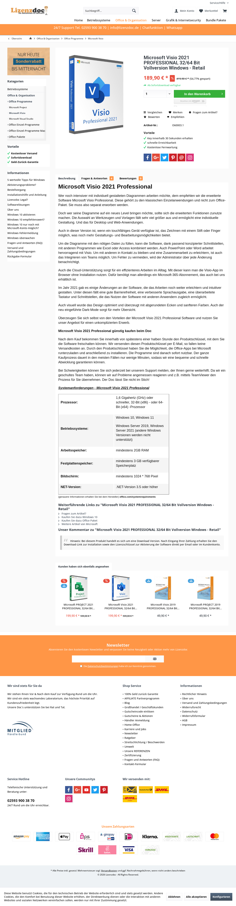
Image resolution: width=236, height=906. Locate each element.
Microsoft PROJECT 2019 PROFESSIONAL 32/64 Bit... (205, 606)
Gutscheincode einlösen (139, 711)
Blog (127, 703)
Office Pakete (16, 137)
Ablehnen (174, 896)
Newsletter (131, 733)
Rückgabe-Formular (19, 256)
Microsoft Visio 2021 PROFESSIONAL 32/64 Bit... (121, 606)
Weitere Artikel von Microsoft (78, 524)
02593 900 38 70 (20, 800)
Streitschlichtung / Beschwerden (144, 742)
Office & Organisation (21, 95)
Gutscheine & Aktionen (138, 716)
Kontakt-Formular (135, 764)
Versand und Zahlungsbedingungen (21, 249)
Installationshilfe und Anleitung (26, 194)
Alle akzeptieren (196, 896)
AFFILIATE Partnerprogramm (141, 698)
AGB (184, 720)
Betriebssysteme (17, 89)
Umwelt (129, 746)
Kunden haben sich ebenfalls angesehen (83, 566)
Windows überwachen (21, 238)
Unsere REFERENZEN (137, 751)
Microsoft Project (17, 107)
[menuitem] (218, 3)
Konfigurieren (221, 896)
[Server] (156, 20)
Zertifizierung (132, 755)
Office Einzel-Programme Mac (26, 130)
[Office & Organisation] (131, 20)
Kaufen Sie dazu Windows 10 (77, 517)
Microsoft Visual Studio (20, 118)
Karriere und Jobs (135, 729)
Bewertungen (131, 178)
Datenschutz (190, 711)
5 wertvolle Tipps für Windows (26, 180)
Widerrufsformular (193, 716)
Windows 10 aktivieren (21, 214)
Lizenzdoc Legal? (17, 199)
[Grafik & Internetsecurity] (183, 20)
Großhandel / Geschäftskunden (143, 707)
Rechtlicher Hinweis (194, 694)
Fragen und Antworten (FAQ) (24, 243)
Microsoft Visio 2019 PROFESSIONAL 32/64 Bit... (163, 606)
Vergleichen (153, 112)
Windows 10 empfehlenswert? (25, 219)
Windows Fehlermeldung (22, 233)
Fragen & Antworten (97, 178)
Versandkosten (109, 870)
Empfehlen (175, 117)
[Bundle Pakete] (216, 20)
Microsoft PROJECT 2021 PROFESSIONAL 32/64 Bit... (78, 606)
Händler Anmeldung (137, 720)
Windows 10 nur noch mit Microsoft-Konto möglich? (23, 226)
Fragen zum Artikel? (203, 112)
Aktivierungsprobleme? (21, 185)
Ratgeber (130, 738)
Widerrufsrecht (191, 707)
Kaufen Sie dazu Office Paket (77, 520)
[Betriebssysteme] (98, 20)
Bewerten (152, 117)
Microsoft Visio (16, 113)
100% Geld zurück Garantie (141, 694)
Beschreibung (66, 178)
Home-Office (132, 724)
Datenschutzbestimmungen (103, 666)
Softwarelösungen (18, 204)
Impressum (189, 724)
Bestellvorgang (16, 190)
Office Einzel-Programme (23, 124)
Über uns (13, 209)
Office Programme (20, 101)
